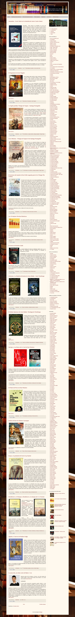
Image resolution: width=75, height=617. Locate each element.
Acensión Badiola (53, 313)
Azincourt (51, 53)
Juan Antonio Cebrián (53, 399)
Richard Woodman (53, 455)
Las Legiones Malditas (54, 193)
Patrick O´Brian (52, 442)
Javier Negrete (52, 381)
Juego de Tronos (53, 271)
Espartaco (52, 135)
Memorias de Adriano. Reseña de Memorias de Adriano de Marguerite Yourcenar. (60, 505)
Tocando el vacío (53, 308)
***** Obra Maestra (27, 68)
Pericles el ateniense (53, 219)
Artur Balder (26, 307)
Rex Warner (52, 453)
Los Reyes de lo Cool (53, 278)
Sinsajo (51, 287)
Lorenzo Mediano (53, 412)
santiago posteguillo (36, 170)
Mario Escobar (52, 428)
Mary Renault (52, 430)
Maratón (51, 205)
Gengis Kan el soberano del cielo (55, 141)
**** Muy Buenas (53, 30)
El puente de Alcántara (54, 118)
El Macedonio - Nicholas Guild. (60, 531)
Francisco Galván (53, 353)
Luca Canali (52, 415)
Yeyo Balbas (52, 488)
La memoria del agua (53, 182)
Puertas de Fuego (53, 223)
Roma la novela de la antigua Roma (56, 227)
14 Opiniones (17, 568)
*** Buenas (52, 31)
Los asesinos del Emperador (55, 196)
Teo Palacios (52, 479)
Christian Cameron (53, 340)
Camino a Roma (53, 57)
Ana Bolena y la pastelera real (55, 46)
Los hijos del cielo (53, 201)
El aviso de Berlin (53, 257)
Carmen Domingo (53, 339)
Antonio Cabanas (53, 324)
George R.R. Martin (53, 358)
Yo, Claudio (52, 249)
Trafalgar (51, 241)
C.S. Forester (29, 530)
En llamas (51, 265)
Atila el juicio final (53, 52)
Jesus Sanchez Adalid (54, 385)
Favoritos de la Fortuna (54, 136)
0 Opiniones (20, 68)
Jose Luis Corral (53, 393)
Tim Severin (52, 483)
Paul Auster (52, 443)
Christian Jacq (52, 341)
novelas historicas (33, 239)
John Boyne (52, 389)
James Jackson (52, 377)
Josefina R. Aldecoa (53, 397)
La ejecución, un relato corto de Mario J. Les (20, 573)
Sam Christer (52, 464)
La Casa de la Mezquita (54, 161)
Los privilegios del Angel (54, 204)
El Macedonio (52, 110)
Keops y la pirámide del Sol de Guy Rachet (20, 456)
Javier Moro (52, 380)
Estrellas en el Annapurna (54, 303)
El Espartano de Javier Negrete (17, 73)
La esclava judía (53, 169)
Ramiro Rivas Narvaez (54, 451)
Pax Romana (52, 218)
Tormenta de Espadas (53, 290)
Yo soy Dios (52, 292)
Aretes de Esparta (53, 51)
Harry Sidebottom (53, 368)
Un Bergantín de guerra (54, 244)
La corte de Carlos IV (53, 165)
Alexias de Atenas (53, 44)
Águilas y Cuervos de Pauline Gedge (18, 536)
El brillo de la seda (53, 87)
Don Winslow (52, 349)
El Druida (51, 95)
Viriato (51, 246)
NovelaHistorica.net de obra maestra (31, 148)
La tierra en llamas (53, 189)
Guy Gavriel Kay (53, 366)
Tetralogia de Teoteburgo (39, 342)
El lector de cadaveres (54, 108)
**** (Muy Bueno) (24, 530)
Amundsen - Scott (33, 68)
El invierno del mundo (30, 211)
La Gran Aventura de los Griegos (55, 173)
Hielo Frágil (52, 299)
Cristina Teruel (52, 345)
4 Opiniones (17, 307)
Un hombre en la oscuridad (54, 291)
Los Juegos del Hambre (54, 276)
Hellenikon (52, 144)
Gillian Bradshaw (53, 359)
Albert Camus (52, 314)
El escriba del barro (53, 100)
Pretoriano (52, 222)
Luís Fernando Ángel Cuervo (55, 416)
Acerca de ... (49, 16)
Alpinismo (43, 16)
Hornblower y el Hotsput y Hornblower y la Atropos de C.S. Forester (26, 497)
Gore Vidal (52, 363)
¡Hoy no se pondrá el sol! (54, 38)
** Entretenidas (52, 32)
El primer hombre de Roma (54, 117)
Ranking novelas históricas (16, 16)
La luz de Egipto (53, 180)
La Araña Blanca (53, 298)
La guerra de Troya (53, 175)
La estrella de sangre (53, 171)
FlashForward (52, 267)
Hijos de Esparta (53, 145)
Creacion (51, 75)
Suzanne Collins (53, 478)
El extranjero (52, 258)
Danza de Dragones (53, 256)
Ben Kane (51, 331)
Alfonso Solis (52, 318)
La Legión (51, 178)
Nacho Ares (52, 438)
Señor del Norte (52, 233)
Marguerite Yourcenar (53, 425)
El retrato (51, 119)
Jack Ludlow (52, 375)
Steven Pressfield (53, 473)
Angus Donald (52, 322)
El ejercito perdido (53, 96)
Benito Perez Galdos (53, 332)
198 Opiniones (17, 239)
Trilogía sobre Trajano (37, 115)
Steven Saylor (52, 474)
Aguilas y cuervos (53, 43)
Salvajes (51, 286)
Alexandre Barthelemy (54, 315)
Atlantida (51, 253)
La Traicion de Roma (53, 191)
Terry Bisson (52, 482)
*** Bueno (23, 342)
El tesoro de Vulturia (53, 128)
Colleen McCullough (53, 342)
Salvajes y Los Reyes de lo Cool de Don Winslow (21, 347)
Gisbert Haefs (52, 362)
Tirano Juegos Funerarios (54, 240)
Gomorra (51, 269)
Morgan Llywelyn (53, 437)
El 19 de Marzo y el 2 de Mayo (55, 82)
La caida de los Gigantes (54, 157)
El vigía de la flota (53, 133)
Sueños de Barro (53, 237)
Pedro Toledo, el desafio (54, 285)
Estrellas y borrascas (53, 302)
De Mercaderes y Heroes (54, 77)
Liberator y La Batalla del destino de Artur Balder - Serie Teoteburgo (26, 276)
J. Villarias (52, 373)
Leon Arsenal (52, 407)
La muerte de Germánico (54, 183)
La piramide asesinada (54, 184)
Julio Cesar (52, 402)
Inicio (9, 16)
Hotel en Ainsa (55, 16)
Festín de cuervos (53, 266)
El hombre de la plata (53, 106)
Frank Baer (52, 354)
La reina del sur (52, 274)
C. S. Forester (52, 335)
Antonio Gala (52, 326)
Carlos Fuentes (52, 337)
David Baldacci (52, 346)
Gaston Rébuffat (53, 357)
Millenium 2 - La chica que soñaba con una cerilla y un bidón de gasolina (57, 280)
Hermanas (52, 270)
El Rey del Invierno (53, 122)
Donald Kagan (52, 350)
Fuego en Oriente (53, 137)
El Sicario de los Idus (53, 126)
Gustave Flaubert (53, 364)
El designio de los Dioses (54, 92)
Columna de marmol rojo (54, 70)
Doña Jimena (52, 79)
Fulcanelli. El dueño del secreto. (55, 139)
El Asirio (29, 271)
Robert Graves (52, 456)
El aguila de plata (53, 83)
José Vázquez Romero (54, 395)
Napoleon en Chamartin (54, 213)
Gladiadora (52, 142)
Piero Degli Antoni (53, 448)
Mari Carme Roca (53, 426)
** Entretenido (24, 211)
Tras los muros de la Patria (54, 242)
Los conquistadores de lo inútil (55, 307)
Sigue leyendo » (11, 98)
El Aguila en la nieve (53, 84)
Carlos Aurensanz (53, 336)
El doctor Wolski (53, 93)
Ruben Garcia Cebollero (54, 461)
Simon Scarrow (52, 469)
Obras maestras (37, 16)
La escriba (52, 170)
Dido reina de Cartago (54, 78)
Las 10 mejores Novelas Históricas (18, 216)
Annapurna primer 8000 (54, 306)
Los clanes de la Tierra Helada (55, 197)
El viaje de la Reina (53, 132)
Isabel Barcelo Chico (53, 372)
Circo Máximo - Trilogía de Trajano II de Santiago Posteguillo (25, 138)
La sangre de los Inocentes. (54, 188)
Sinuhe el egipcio (53, 236)
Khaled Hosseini (53, 406)
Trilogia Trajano (41, 170)
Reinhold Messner (53, 452)
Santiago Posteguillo (53, 466)
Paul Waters (52, 444)
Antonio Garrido (52, 327)
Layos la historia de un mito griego (56, 195)
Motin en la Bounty (53, 211)
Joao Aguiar (52, 386)
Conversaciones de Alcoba (54, 73)
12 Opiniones (17, 342)
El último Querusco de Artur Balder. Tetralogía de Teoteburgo (25, 312)
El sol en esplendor (53, 127)
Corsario (51, 74)
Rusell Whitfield (52, 462)
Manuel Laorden (53, 424)
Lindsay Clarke (52, 408)
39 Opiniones (17, 211)
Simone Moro (52, 470)
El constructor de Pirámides (54, 91)
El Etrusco (52, 101)
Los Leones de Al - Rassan (54, 202)
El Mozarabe (52, 113)
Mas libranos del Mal (53, 206)
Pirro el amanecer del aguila (55, 220)
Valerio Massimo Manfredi (54, 484)
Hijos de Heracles (53, 146)
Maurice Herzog (52, 433)
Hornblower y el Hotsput (35, 530)
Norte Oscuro (52, 214)
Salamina (25, 79)
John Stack (52, 390)
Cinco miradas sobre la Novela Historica (57, 66)
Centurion (51, 61)
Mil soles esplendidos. (54, 210)
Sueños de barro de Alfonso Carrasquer (19, 420)
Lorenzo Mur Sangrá (53, 413)
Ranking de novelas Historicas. (60, 493)
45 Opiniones (17, 170)
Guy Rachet (52, 367)
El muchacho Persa (53, 114)
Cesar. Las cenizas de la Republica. (56, 64)
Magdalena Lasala (53, 421)
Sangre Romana (53, 232)
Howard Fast (52, 371)
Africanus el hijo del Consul (54, 42)
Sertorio (51, 235)
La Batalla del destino (31, 307)
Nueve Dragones (53, 283)
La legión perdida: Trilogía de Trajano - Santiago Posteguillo (24, 105)
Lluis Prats (52, 411)
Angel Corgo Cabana (53, 319)
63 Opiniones (17, 271)
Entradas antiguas (43, 604)
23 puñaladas (52, 39)
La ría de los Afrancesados (54, 187)
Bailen (51, 55)
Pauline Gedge (36, 568)
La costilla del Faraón (53, 166)
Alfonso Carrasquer (53, 317)
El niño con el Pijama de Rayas (55, 261)
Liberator (36, 307)
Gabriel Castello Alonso (54, 355)
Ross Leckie (52, 460)
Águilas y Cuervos (31, 568)
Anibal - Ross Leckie (53, 48)
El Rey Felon (52, 123)
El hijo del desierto (53, 105)
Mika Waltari (52, 435)
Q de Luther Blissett (58, 515)
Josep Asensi (52, 398)
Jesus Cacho (52, 384)
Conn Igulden (52, 344)
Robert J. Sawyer (53, 457)
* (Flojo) (23, 307)
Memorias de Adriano (53, 209)
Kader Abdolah (52, 403)
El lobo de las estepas (54, 109)
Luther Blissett (52, 420)
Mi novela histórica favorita (27, 16)
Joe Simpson (52, 388)
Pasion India (52, 215)
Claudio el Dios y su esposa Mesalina (56, 69)
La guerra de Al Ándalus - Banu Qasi (56, 174)
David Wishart (52, 348)
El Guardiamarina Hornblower (55, 104)
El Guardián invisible (53, 260)
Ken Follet (35, 211)
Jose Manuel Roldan (53, 394)
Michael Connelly (53, 434)
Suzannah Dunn (53, 477)
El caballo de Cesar (53, 88)
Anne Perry (52, 323)
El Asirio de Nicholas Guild (16, 245)
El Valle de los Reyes (53, 131)
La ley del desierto (53, 179)
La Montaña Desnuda (53, 297)
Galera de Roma (53, 140)
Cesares (51, 65)
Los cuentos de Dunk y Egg (54, 275)
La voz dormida (52, 192)
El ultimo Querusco (32, 342)
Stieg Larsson (52, 475)
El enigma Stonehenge (54, 97)
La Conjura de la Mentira (54, 162)
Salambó (51, 229)
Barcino (51, 56)
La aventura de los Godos (54, 156)
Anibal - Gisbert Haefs (54, 47)
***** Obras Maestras (53, 28)
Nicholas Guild (33, 271)
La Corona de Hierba (53, 164)
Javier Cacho (38, 68)
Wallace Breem (52, 486)
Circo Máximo (30, 170)
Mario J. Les (23, 599)
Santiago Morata (53, 465)
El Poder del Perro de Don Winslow (18, 387)
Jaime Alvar (52, 376)
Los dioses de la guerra (54, 198)
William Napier (52, 487)
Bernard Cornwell (53, 333)
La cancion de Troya (53, 160)
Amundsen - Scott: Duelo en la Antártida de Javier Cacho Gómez (26, 21)
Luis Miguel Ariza (53, 417)
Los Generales (52, 200)
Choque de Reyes (53, 254)
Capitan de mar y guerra (54, 60)
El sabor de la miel (53, 124)
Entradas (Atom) (16, 606)
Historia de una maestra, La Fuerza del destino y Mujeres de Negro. (60, 521)
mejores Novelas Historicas (26, 239)
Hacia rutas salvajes (53, 301)
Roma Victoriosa (53, 228)
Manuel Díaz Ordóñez (53, 422)
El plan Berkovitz (29, 578)
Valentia (51, 245)
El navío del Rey (53, 115)
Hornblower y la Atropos (54, 151)
